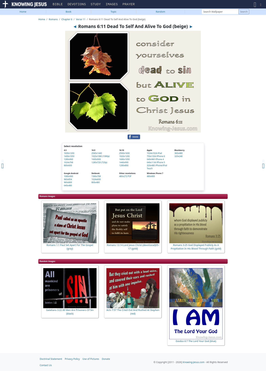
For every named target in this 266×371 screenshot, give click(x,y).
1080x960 (68, 177)
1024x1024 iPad (154, 154)
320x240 (178, 157)
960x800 (68, 183)
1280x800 (123, 166)
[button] (255, 4)
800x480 (95, 183)
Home (23, 12)
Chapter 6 (66, 20)
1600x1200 (69, 154)
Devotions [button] (77, 5)
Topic (113, 12)
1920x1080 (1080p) (100, 157)
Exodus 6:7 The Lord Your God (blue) (196, 342)
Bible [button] (58, 5)
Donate (106, 358)
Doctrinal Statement (51, 358)
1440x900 (123, 163)
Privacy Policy (72, 358)
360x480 (178, 154)
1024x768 (68, 163)
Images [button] (112, 5)
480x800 (151, 177)
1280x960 (68, 160)
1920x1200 (124, 157)
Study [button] (96, 5)
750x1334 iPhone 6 (156, 157)
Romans (53, 20)
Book (68, 12)
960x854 (68, 180)
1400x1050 (69, 157)
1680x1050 (124, 160)
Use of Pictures (90, 358)
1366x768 (96, 177)
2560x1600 (124, 154)
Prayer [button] (128, 5)
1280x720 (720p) (99, 163)
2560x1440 (96, 154)
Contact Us (46, 365)
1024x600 (96, 180)
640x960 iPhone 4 (155, 160)
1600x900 (96, 160)
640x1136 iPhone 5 (156, 163)
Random (160, 12)
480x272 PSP (125, 177)
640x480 (68, 186)
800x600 (68, 166)
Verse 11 (80, 20)
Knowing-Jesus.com (193, 362)
